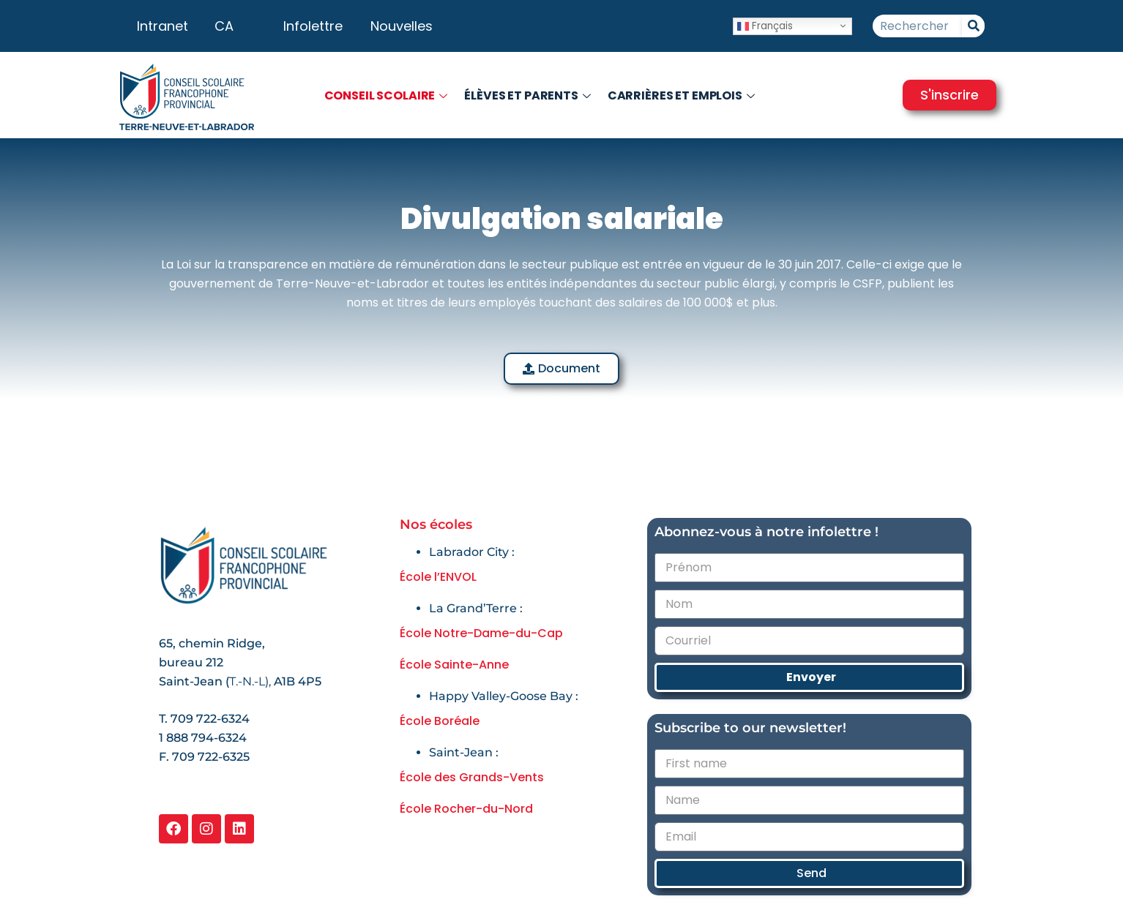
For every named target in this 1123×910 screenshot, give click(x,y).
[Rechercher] (973, 26)
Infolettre (313, 26)
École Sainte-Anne (454, 664)
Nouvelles (401, 26)
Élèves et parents (529, 95)
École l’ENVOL (438, 576)
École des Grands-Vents (472, 777)
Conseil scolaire (388, 95)
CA (224, 26)
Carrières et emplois (683, 95)
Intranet (162, 26)
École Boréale (440, 720)
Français (765, 25)
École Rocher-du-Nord (466, 808)
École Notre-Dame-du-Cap (481, 633)
